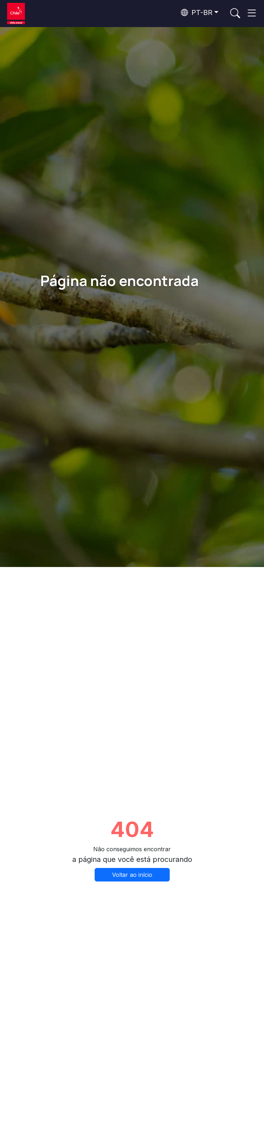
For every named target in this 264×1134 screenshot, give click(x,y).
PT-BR (196, 12)
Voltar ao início (132, 874)
